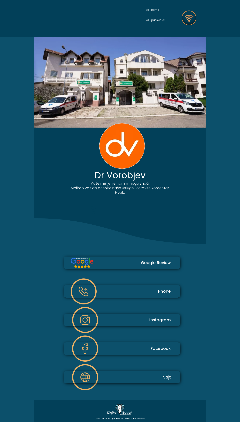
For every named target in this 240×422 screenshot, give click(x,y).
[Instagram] (122, 320)
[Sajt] (122, 377)
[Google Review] (122, 263)
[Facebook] (122, 348)
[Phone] (122, 291)
